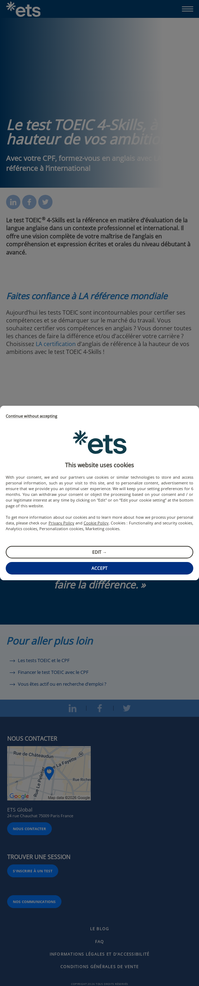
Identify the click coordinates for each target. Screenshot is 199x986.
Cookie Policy (96, 523)
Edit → (99, 552)
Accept (99, 568)
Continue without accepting (31, 416)
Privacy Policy (61, 523)
